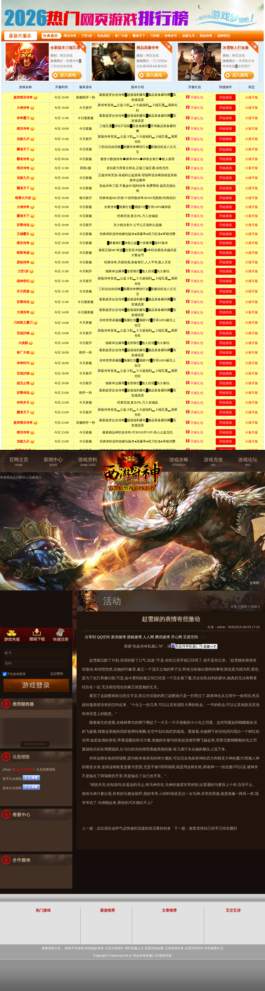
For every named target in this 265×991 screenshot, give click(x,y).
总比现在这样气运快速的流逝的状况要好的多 (134, 828)
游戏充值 (213, 462)
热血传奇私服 (23, 769)
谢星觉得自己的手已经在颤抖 (213, 828)
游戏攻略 (179, 462)
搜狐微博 (134, 637)
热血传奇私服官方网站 (133, 459)
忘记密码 (56, 674)
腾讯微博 (162, 637)
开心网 (176, 637)
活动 (254, 606)
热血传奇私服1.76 (145, 955)
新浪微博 (118, 637)
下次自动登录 (16, 674)
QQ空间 (103, 637)
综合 (244, 606)
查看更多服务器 (35, 744)
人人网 (148, 637)
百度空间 (190, 637)
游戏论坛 (248, 462)
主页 (234, 606)
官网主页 (19, 462)
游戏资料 (87, 462)
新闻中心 (53, 462)
